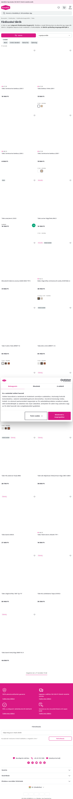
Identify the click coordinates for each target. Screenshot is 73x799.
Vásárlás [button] (4, 770)
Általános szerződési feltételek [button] (12, 781)
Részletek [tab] (36, 386)
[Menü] (70, 8)
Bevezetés (4, 18)
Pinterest (40, 763)
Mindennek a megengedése (59, 416)
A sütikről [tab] (60, 386)
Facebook (28, 763)
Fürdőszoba (12, 18)
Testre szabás (36, 416)
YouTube (36, 763)
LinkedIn (44, 763)
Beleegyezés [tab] (12, 386)
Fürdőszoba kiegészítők (23, 18)
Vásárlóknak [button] (5, 776)
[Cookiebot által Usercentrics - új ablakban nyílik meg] (62, 380)
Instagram (32, 763)
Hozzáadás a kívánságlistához (35, 51)
